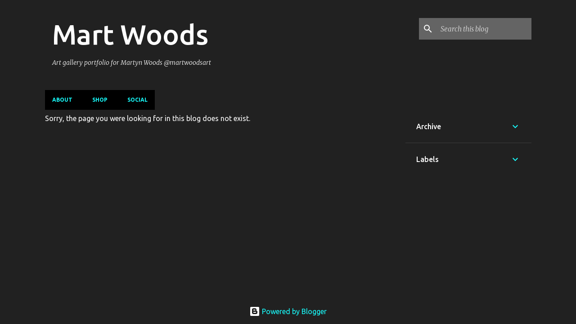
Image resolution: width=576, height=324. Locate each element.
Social (137, 100)
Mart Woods (130, 34)
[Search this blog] (484, 29)
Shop (100, 100)
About (62, 100)
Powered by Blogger (288, 311)
